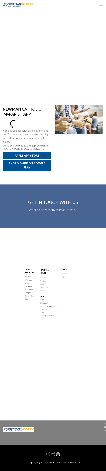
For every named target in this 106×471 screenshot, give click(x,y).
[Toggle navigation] (101, 4)
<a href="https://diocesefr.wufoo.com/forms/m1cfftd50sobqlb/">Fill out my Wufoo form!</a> (53, 366)
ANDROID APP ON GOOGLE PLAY (26, 165)
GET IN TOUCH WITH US (53, 202)
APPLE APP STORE (27, 155)
